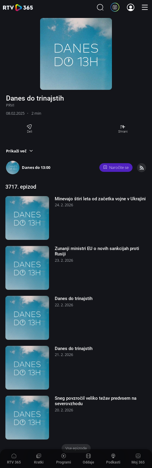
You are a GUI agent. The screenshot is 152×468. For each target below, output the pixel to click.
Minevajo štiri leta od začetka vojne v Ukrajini (100, 199)
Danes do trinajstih (73, 298)
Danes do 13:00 (36, 167)
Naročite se (116, 167)
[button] (19, 151)
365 (18, 7)
